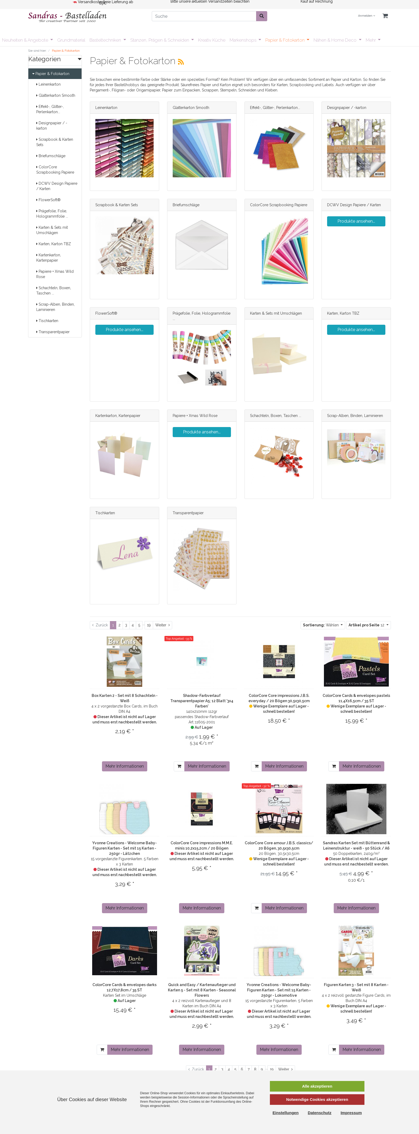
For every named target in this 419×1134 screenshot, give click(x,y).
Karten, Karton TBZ (53, 244)
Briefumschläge (50, 156)
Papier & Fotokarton (285, 40)
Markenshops (243, 40)
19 (149, 625)
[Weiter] (162, 625)
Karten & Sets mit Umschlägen (52, 230)
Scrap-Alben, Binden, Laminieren (55, 307)
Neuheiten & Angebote (25, 40)
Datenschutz (319, 1112)
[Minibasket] (385, 16)
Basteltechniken (106, 40)
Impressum (351, 1112)
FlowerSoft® (48, 200)
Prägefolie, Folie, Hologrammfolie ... (52, 213)
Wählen (321, 625)
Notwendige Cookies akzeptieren (317, 1099)
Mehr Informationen (124, 766)
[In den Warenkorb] (179, 766)
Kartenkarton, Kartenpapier (48, 257)
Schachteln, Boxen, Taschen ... (53, 290)
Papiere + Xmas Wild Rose (55, 274)
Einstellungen (285, 1112)
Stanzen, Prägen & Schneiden (160, 40)
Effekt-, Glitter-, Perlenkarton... (50, 109)
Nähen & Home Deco (336, 40)
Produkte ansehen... (356, 221)
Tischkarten (47, 321)
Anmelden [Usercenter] (366, 15)
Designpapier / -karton (51, 125)
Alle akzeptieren (317, 1086)
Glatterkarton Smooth (55, 95)
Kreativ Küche (211, 40)
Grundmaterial (71, 40)
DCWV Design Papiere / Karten (56, 186)
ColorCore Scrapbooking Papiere (55, 169)
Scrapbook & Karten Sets (54, 142)
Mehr (371, 40)
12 (367, 625)
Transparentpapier (53, 332)
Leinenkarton (48, 84)
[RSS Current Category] (181, 62)
